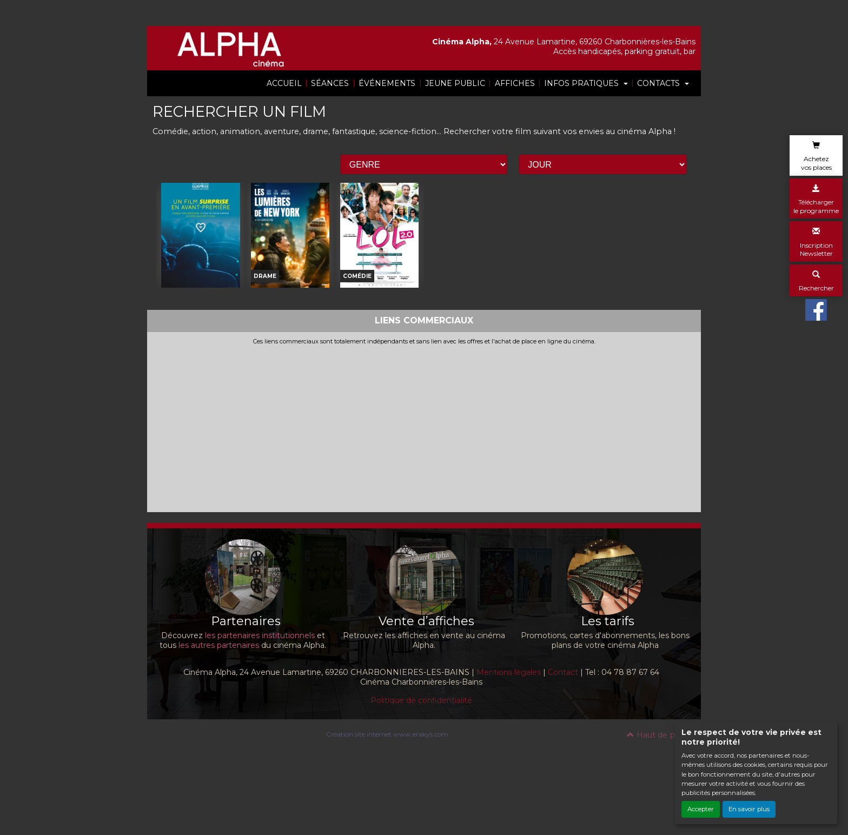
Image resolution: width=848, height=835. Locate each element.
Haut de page (658, 794)
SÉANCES (330, 83)
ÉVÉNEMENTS (387, 83)
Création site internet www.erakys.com (387, 794)
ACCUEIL (284, 83)
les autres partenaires (218, 705)
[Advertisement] (424, 485)
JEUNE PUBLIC (455, 83)
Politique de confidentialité (421, 760)
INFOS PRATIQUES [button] (582, 83)
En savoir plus (749, 809)
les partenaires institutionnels (260, 695)
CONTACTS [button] (659, 83)
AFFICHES (515, 83)
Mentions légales (508, 732)
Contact (563, 732)
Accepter (700, 809)
